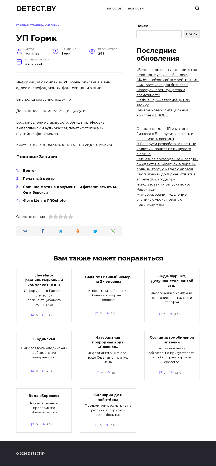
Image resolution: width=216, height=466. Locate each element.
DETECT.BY (36, 8)
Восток (29, 171)
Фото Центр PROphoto (44, 201)
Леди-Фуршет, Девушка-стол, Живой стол (172, 281)
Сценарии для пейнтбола (108, 397)
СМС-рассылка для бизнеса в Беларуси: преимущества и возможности (162, 90)
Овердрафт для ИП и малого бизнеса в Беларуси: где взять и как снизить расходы (164, 134)
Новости (136, 8)
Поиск (142, 26)
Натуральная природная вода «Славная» (108, 342)
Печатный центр (39, 179)
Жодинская (44, 339)
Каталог (114, 8)
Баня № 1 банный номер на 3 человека (108, 279)
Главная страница (30, 25)
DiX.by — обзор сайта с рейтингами (167, 80)
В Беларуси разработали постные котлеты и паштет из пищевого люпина (166, 149)
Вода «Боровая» (44, 395)
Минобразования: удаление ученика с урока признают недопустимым (161, 199)
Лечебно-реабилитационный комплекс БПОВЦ (44, 280)
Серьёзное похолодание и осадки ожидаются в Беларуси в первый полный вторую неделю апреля (167, 164)
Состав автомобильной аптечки (172, 339)
